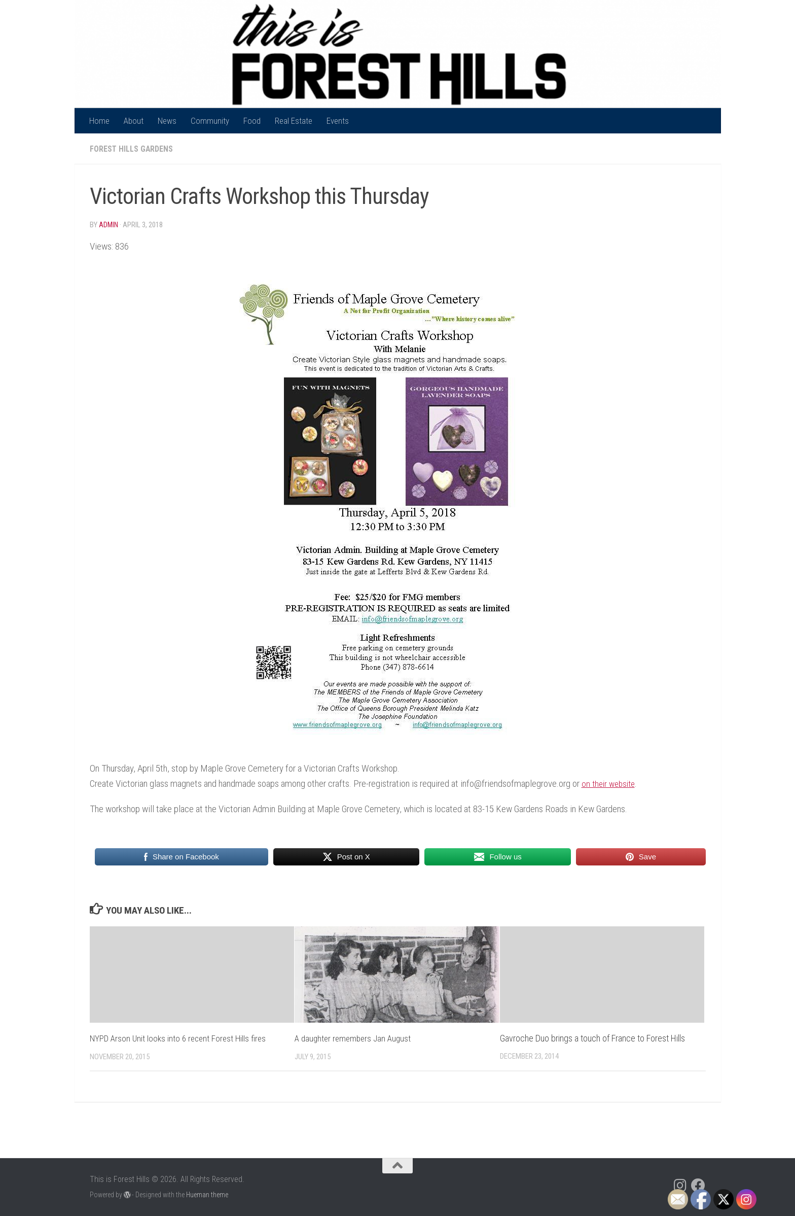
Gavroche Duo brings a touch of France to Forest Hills (592, 1037)
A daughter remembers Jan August (355, 1037)
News (167, 121)
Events (338, 121)
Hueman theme (207, 1194)
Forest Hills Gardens (132, 149)
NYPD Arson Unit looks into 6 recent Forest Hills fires (181, 1037)
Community (210, 121)
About (133, 121)
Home (99, 121)
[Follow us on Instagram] (680, 1185)
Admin (109, 224)
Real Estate (293, 121)
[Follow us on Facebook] (698, 1185)
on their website (610, 783)
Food (252, 121)
